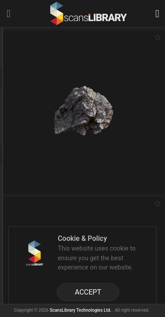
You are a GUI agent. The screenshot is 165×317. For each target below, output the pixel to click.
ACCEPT (88, 292)
